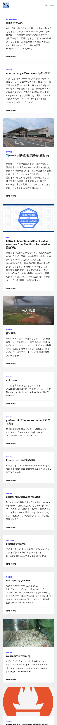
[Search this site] (46, 5)
